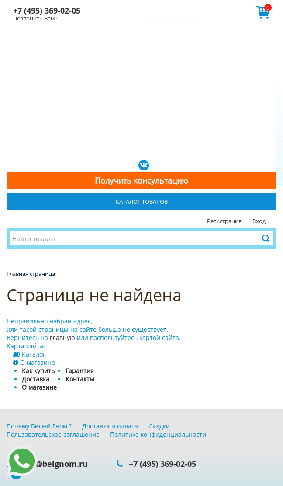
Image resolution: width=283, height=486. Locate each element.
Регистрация (224, 221)
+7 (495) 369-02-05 (46, 10)
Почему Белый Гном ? (39, 426)
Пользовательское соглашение (53, 434)
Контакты (80, 379)
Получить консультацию (141, 180)
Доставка (35, 379)
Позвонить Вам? (35, 18)
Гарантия (80, 371)
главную (62, 337)
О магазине (39, 387)
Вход (259, 221)
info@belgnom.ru (54, 464)
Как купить (38, 371)
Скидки (159, 426)
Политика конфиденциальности (158, 434)
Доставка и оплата (110, 426)
